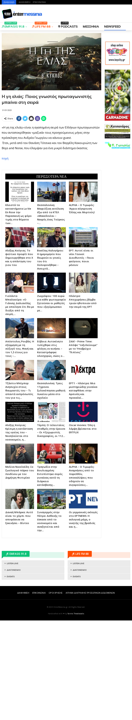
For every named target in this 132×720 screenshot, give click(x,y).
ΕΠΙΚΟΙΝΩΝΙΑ (39, 2)
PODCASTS (68, 25)
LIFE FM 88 (41, 25)
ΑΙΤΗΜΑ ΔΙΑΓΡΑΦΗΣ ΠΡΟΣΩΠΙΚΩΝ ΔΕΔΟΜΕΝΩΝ (90, 692)
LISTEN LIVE (12, 663)
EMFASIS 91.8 (13, 25)
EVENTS (11, 676)
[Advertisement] (51, 147)
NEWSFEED (112, 26)
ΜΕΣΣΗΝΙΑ (91, 26)
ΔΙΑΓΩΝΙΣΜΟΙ (13, 669)
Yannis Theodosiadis (76, 713)
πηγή (5, 208)
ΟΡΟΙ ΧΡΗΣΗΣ (56, 692)
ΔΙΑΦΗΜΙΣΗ (24, 2)
